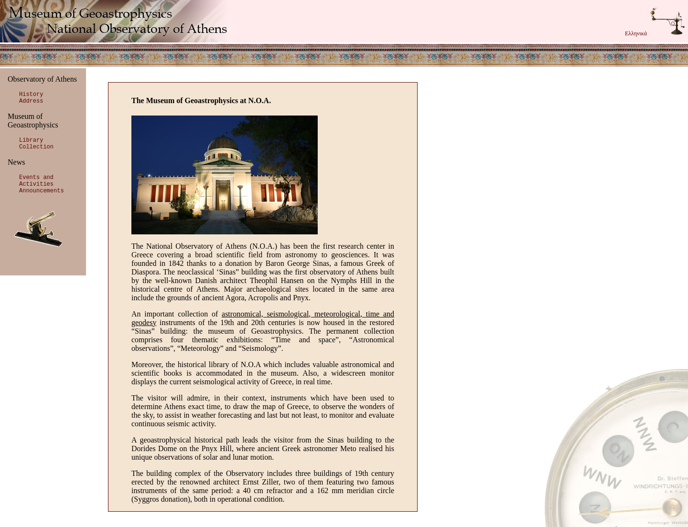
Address (31, 101)
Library (31, 140)
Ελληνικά (636, 33)
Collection (36, 147)
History (31, 94)
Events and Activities (36, 181)
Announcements (41, 191)
